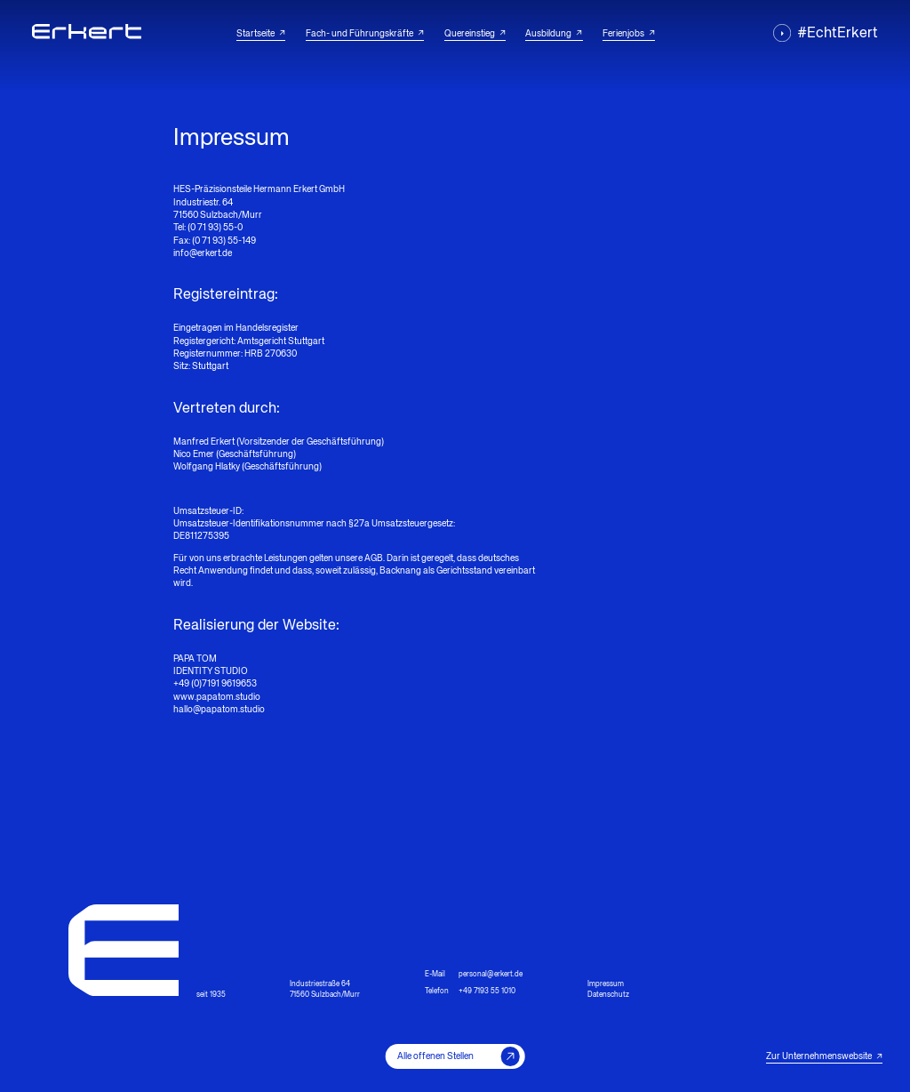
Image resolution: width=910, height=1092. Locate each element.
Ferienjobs (629, 33)
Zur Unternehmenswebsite (824, 1056)
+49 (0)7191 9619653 (215, 683)
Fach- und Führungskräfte (365, 33)
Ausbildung (553, 33)
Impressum (605, 984)
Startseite (260, 33)
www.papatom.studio (216, 697)
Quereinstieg (475, 33)
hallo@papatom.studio (219, 709)
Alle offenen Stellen (458, 1056)
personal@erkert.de (491, 974)
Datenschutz (608, 995)
